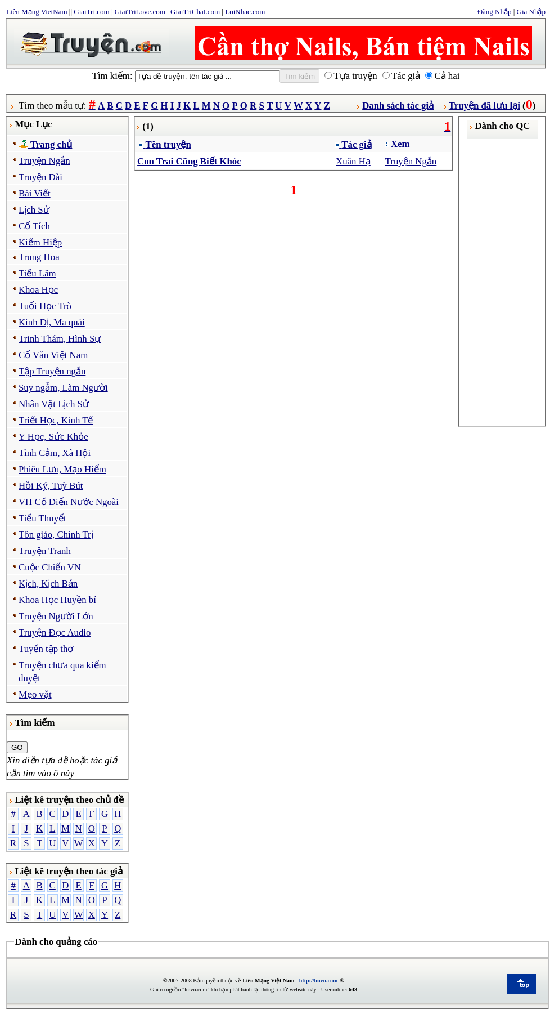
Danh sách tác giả (398, 105)
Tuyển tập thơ (46, 649)
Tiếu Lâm (37, 273)
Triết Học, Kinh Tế (56, 420)
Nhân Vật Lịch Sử (54, 404)
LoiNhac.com (245, 11)
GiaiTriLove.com (140, 11)
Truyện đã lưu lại (484, 105)
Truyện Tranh (45, 551)
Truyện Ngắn (44, 160)
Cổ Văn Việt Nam (53, 355)
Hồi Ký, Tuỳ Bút (51, 485)
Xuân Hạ (353, 161)
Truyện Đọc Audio (55, 632)
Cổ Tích (34, 226)
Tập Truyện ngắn (52, 371)
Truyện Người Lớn (56, 616)
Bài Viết (35, 193)
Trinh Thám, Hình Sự (60, 338)
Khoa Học (38, 289)
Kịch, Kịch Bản (48, 583)
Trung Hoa (39, 257)
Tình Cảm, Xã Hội (55, 453)
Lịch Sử (34, 209)
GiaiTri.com (91, 11)
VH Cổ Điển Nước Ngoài (69, 502)
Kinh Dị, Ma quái (52, 322)
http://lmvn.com (318, 980)
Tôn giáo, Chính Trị (56, 534)
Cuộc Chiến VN (50, 567)
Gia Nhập (531, 11)
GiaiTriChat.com (195, 11)
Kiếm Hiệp (40, 242)
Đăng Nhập (494, 11)
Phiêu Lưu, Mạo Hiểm (62, 469)
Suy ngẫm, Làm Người (63, 387)
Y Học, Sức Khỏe (53, 436)
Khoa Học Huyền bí (57, 600)
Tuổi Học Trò (45, 306)
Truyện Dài (40, 177)
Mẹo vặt (35, 694)
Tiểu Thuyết (42, 518)
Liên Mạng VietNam (36, 11)
